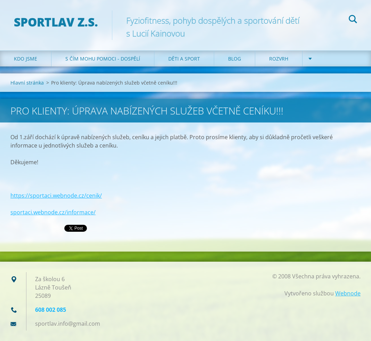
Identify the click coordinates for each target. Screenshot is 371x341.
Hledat (353, 20)
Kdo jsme (25, 58)
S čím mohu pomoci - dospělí (102, 58)
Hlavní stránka (27, 82)
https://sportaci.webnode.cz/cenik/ (56, 195)
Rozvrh (278, 58)
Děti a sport (184, 58)
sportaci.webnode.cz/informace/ (53, 212)
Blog (234, 58)
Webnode (348, 293)
